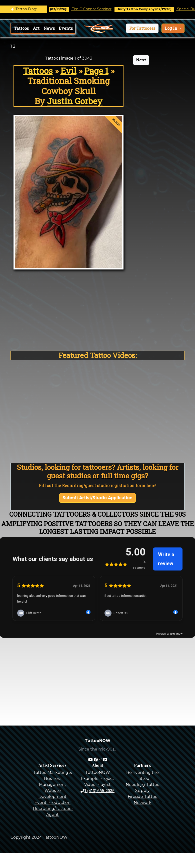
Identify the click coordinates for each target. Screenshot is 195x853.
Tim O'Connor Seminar (96, 9)
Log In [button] (171, 28)
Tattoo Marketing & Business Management (52, 778)
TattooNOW (97, 772)
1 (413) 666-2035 (97, 790)
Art (36, 28)
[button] (142, 28)
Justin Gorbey (74, 100)
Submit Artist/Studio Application (97, 497)
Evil (68, 70)
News (49, 28)
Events (66, 28)
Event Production (52, 802)
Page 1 (96, 70)
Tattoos (21, 28)
